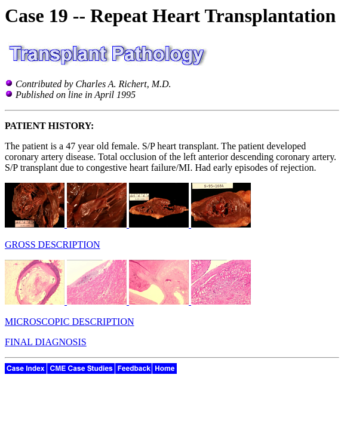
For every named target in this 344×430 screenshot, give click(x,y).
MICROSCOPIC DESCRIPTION (69, 322)
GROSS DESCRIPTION (52, 244)
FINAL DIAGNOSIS (46, 342)
